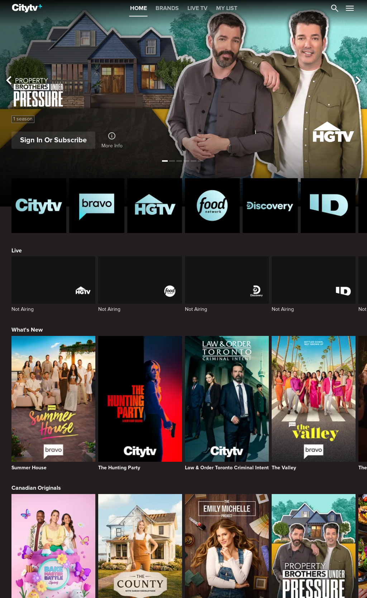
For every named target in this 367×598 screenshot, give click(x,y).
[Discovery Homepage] (270, 205)
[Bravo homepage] (96, 205)
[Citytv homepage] (38, 205)
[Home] (27, 8)
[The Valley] (314, 403)
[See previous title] (8, 81)
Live (16, 250)
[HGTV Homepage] (154, 205)
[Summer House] (53, 403)
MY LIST (226, 8)
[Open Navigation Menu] (350, 8)
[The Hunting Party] (140, 403)
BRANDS (167, 8)
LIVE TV (197, 8)
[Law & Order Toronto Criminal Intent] (227, 403)
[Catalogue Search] (334, 8)
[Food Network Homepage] (212, 205)
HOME (138, 8)
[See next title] (358, 81)
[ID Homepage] (328, 205)
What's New (27, 329)
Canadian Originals (36, 488)
